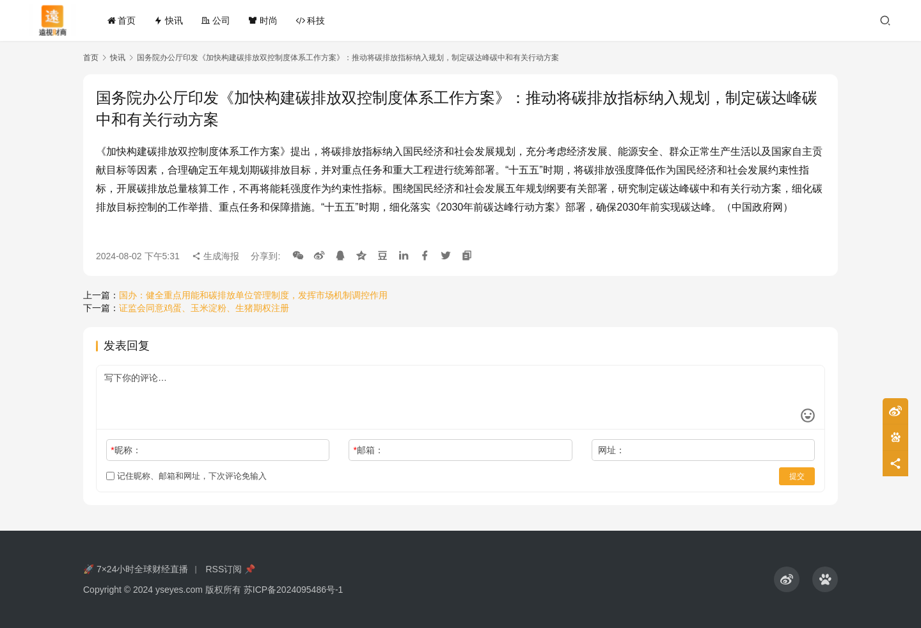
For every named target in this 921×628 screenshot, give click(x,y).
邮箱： (369, 450)
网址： (611, 450)
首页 (121, 20)
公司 (215, 20)
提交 (797, 476)
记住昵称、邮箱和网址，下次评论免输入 (186, 476)
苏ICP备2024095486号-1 (293, 589)
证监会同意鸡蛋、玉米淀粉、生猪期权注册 (204, 308)
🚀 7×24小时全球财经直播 (135, 569)
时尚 (263, 20)
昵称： (126, 450)
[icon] (786, 579)
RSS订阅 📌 (230, 569)
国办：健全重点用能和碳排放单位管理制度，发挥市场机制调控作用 (253, 295)
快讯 (168, 20)
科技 (310, 20)
